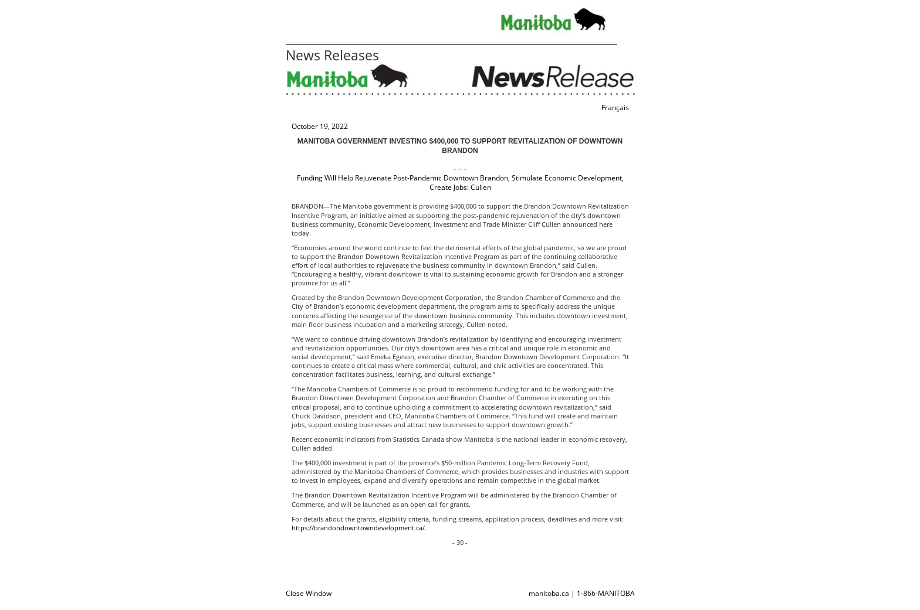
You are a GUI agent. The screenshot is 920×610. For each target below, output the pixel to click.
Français (615, 108)
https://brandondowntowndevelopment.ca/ (358, 527)
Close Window (309, 593)
